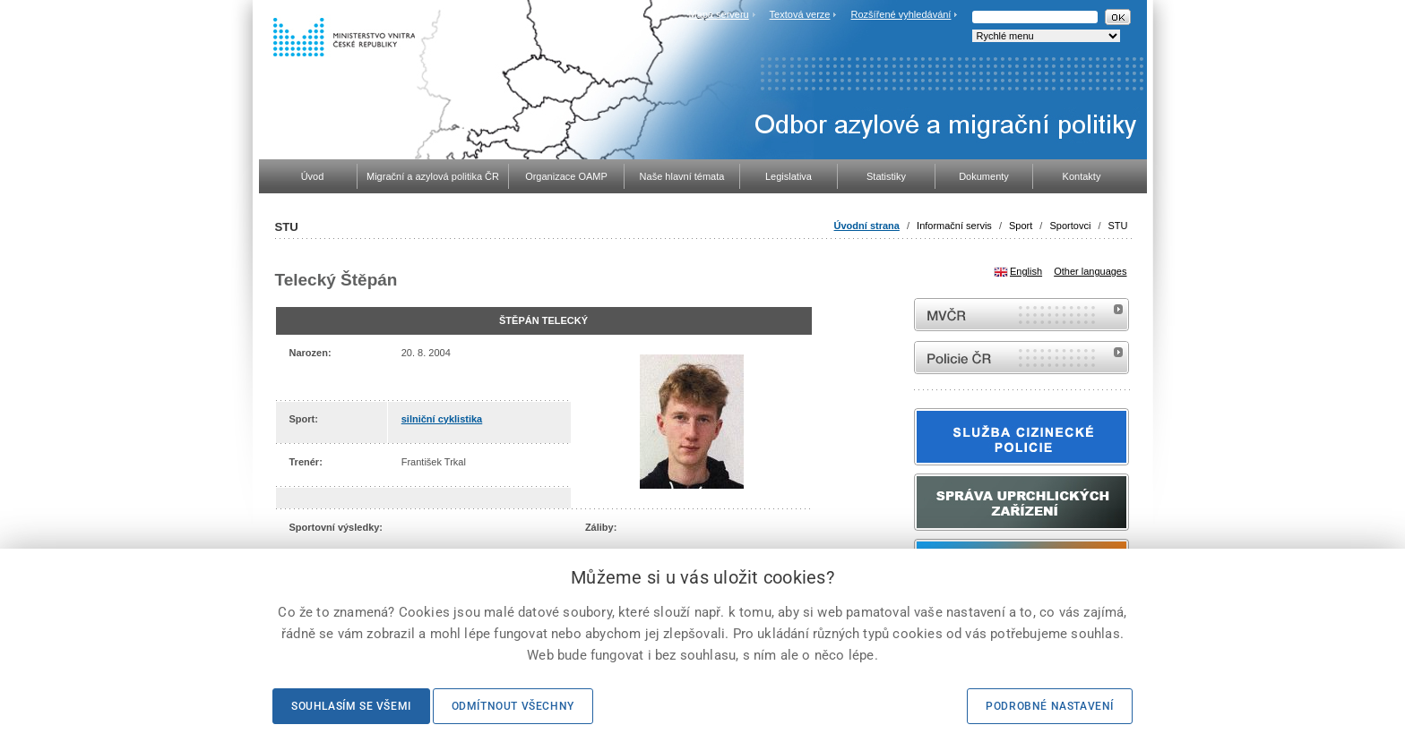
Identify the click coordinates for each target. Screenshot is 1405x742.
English (1026, 271)
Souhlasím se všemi (351, 706)
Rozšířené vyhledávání (901, 14)
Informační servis (954, 225)
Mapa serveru (718, 14)
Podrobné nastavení (1050, 706)
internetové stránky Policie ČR (1021, 357)
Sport (1020, 225)
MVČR (1021, 314)
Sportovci (1069, 225)
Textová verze (800, 14)
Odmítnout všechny (513, 706)
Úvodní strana (867, 225)
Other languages (1090, 271)
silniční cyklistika (442, 419)
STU (1118, 225)
